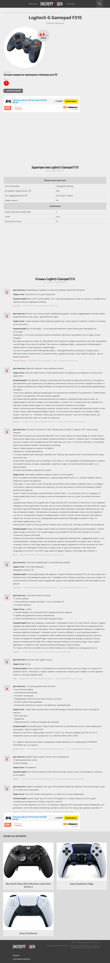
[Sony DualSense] (28, 911)
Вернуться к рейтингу (13, 91)
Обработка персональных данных (85, 946)
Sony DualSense (28, 933)
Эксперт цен (51, 4)
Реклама (16, 955)
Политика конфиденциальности (80, 945)
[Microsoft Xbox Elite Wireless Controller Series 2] (28, 861)
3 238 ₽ (58, 101)
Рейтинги (33, 4)
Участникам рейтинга (21, 959)
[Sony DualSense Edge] (82, 861)
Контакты (96, 942)
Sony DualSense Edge (82, 883)
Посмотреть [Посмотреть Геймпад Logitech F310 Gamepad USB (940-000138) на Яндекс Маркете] (71, 101)
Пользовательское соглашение (57, 945)
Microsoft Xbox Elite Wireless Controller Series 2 (28, 885)
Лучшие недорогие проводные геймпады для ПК (30, 74)
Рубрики (71, 4)
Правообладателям (93, 947)
